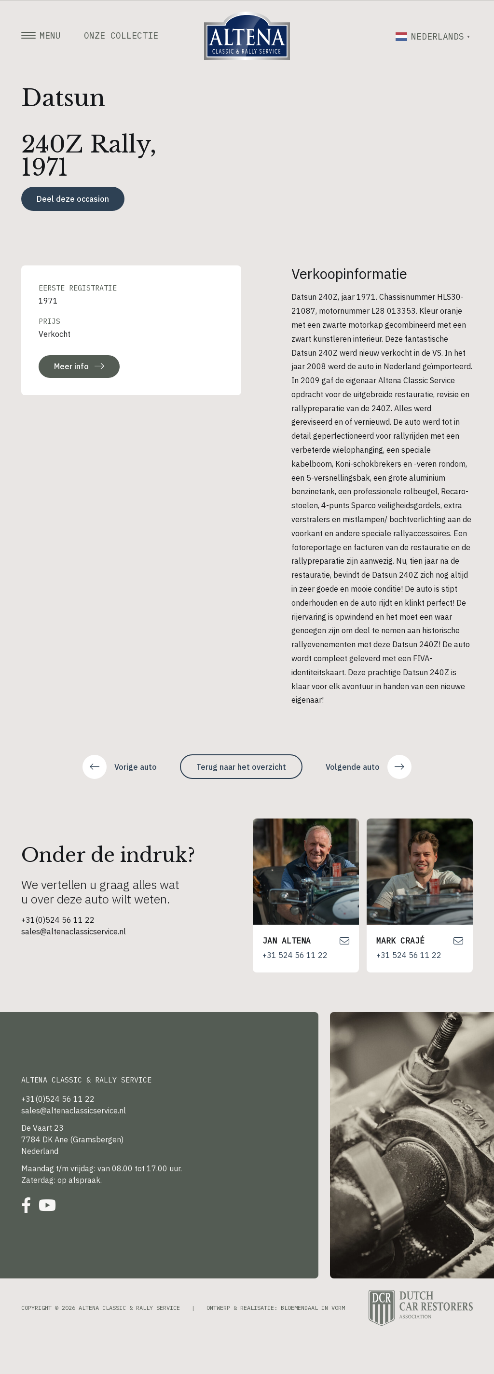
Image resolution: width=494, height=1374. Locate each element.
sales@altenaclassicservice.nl (73, 931)
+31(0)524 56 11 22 (58, 920)
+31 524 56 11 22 (295, 955)
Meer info (79, 366)
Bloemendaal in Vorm (313, 1307)
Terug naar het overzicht (241, 767)
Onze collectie (121, 35)
